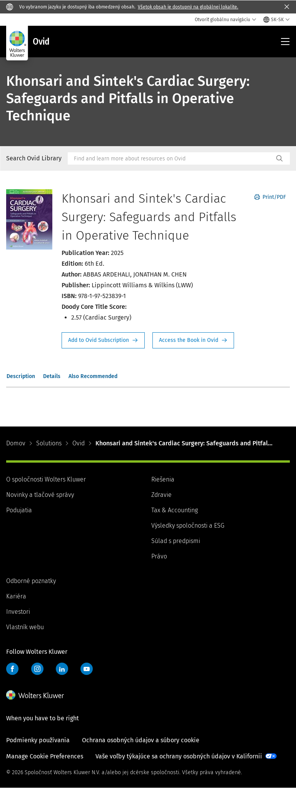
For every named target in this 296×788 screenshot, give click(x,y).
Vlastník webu (25, 627)
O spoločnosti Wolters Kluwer (46, 479)
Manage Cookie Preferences (44, 756)
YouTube (86, 669)
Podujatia (19, 510)
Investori (18, 611)
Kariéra (16, 596)
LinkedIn (62, 669)
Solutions (49, 443)
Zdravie (161, 494)
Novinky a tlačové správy (40, 494)
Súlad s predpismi (175, 541)
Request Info (103, 340)
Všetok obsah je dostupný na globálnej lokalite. (188, 7)
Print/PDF (270, 197)
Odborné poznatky (31, 581)
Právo (159, 556)
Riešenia (162, 479)
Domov (15, 443)
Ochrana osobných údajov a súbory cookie (140, 740)
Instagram (37, 669)
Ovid (78, 443)
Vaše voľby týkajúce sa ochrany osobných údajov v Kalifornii (178, 756)
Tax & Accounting (174, 510)
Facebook (12, 669)
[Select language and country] (276, 19)
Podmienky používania (38, 740)
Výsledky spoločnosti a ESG (187, 525)
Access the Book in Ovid (193, 340)
